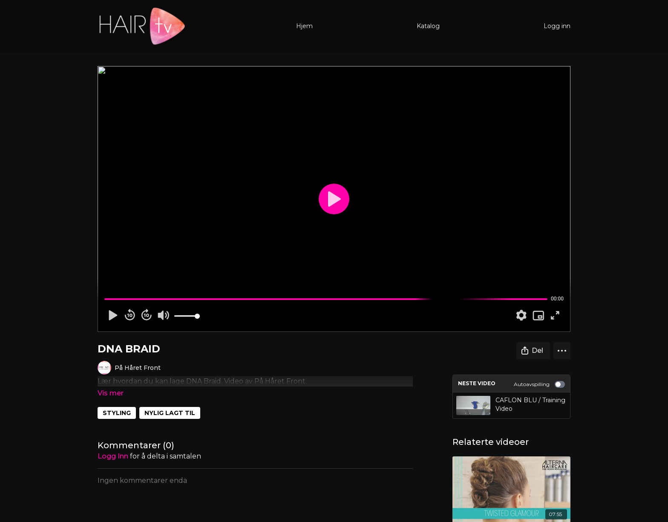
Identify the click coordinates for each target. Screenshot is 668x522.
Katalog (428, 26)
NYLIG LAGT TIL (169, 401)
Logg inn (557, 26)
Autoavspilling (539, 384)
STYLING (117, 401)
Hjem (304, 26)
